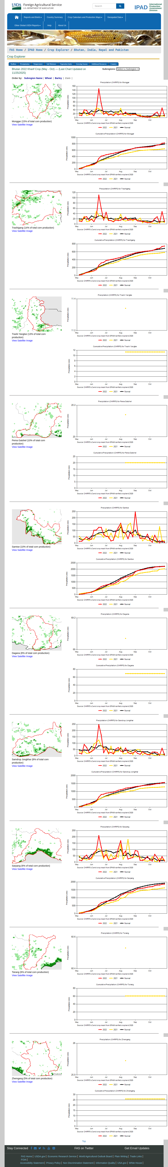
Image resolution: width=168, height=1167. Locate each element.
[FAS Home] (28, 5)
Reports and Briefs (33, 17)
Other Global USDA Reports (28, 25)
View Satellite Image (22, 124)
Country (114, 64)
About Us (62, 25)
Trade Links (136, 1156)
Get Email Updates (137, 1148)
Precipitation (24, 64)
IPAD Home (35, 50)
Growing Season (82, 64)
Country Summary (55, 17)
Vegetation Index (66, 64)
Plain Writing (121, 1156)
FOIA (23, 1159)
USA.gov (122, 1163)
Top (84, 1141)
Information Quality (105, 1163)
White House (135, 1163)
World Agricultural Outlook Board (95, 1156)
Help (49, 25)
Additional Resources (99, 64)
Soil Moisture (51, 64)
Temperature (38, 64)
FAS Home (16, 50)
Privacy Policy (53, 1163)
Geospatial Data (115, 17)
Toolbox (13, 64)
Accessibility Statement (32, 1163)
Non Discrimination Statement (78, 1163)
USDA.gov (40, 1156)
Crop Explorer (58, 50)
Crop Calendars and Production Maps (85, 17)
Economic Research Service (62, 1156)
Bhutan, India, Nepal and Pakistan (101, 50)
